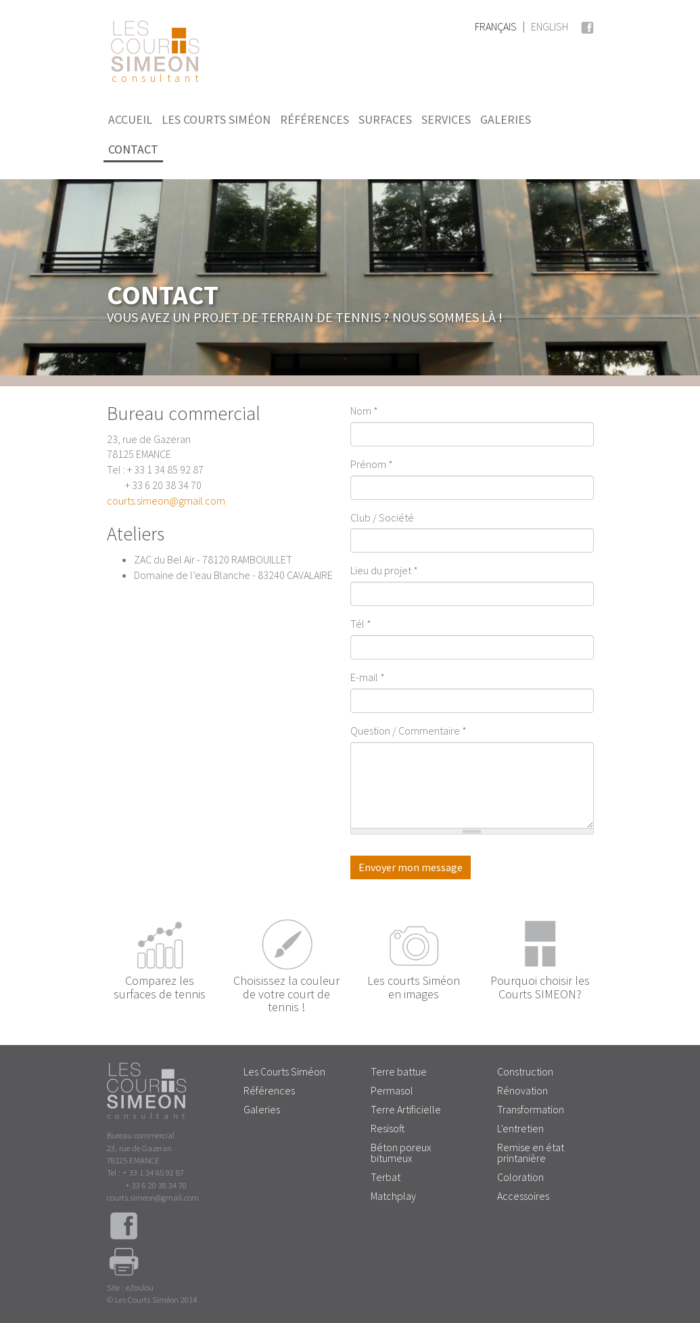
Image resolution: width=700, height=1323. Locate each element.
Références (314, 119)
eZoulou (140, 1287)
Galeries (505, 119)
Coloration (520, 1177)
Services (446, 119)
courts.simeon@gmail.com (166, 500)
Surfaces (385, 119)
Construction (525, 1071)
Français (496, 26)
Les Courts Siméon (216, 119)
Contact (133, 149)
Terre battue (399, 1071)
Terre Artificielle (406, 1109)
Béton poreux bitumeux (401, 1152)
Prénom (371, 464)
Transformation (530, 1109)
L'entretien (520, 1128)
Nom (364, 410)
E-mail (367, 677)
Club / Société (382, 517)
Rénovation (522, 1090)
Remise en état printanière (530, 1152)
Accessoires (523, 1196)
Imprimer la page (124, 1264)
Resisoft (388, 1128)
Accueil (130, 119)
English (549, 26)
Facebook (587, 25)
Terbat (385, 1177)
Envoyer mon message (410, 867)
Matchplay (393, 1196)
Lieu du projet (384, 570)
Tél (360, 623)
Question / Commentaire (408, 730)
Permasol (392, 1090)
